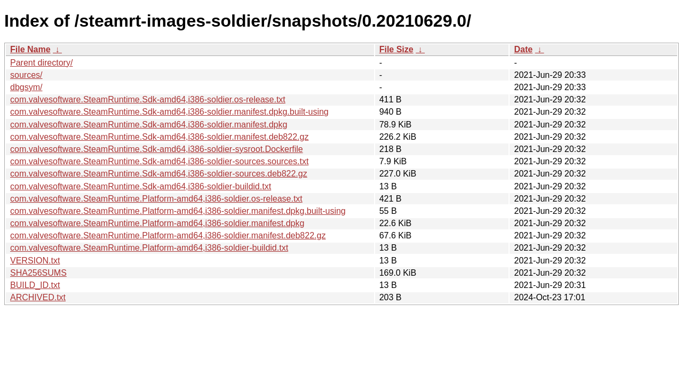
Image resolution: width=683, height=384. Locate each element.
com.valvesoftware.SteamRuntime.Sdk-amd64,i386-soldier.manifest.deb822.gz (159, 136)
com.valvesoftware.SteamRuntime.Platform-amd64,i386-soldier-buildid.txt (149, 247)
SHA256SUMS (38, 272)
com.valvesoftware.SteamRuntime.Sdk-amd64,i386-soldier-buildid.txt (140, 186)
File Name (30, 49)
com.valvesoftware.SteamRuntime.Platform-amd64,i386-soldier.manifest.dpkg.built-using (178, 210)
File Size (396, 49)
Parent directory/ (41, 62)
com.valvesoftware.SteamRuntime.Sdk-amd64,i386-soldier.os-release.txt (147, 99)
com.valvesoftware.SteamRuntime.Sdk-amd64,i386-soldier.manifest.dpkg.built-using (169, 111)
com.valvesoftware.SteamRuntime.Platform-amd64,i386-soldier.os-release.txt (156, 198)
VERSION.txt (35, 260)
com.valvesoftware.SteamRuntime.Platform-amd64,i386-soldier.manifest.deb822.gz (167, 235)
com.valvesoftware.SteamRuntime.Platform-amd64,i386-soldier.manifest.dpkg (157, 223)
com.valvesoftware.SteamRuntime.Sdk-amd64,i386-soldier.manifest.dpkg (148, 124)
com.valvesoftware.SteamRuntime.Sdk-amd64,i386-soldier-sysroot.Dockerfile (156, 149)
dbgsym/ (26, 87)
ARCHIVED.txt (38, 297)
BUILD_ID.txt (35, 285)
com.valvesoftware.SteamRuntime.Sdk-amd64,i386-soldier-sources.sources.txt (159, 161)
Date (523, 49)
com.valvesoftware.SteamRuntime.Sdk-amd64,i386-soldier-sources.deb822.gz (158, 173)
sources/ (26, 74)
